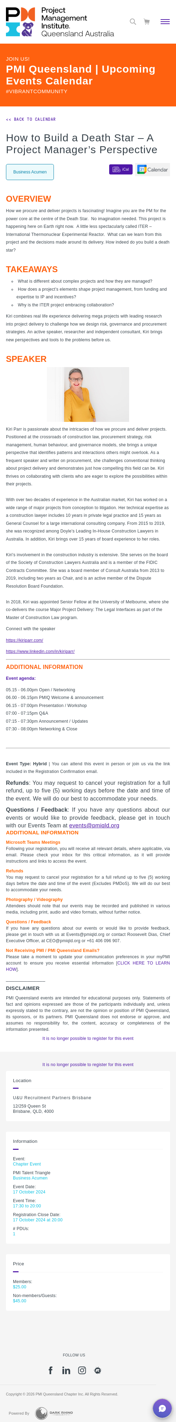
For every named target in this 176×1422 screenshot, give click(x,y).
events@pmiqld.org (94, 825)
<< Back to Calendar (31, 119)
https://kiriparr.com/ (24, 640)
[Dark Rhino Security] (54, 1413)
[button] (162, 1408)
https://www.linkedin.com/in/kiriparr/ (40, 651)
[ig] (82, 1373)
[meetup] (97, 1373)
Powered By (19, 1413)
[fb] (50, 1373)
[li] (66, 1373)
